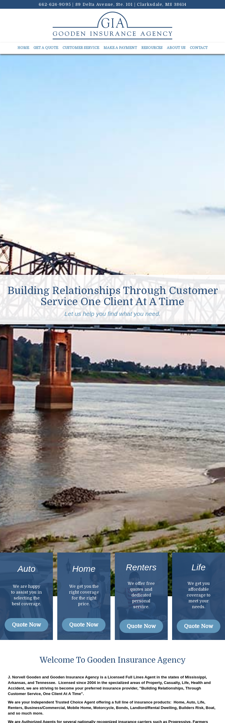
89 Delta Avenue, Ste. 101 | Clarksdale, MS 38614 (130, 4)
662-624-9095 (55, 4)
